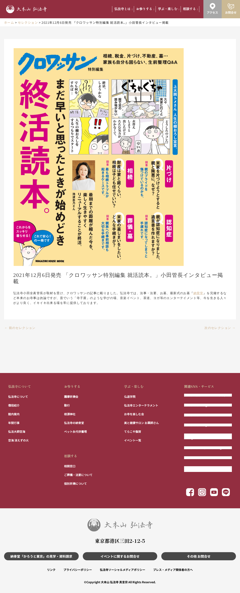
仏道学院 (129, 396)
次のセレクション (220, 328)
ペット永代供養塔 (75, 431)
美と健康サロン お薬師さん (141, 423)
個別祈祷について (75, 483)
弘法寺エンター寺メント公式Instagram (202, 436)
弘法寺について (19, 386)
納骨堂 (198, 293)
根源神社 (69, 414)
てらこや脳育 (132, 431)
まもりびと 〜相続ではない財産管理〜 (205, 468)
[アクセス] (212, 6)
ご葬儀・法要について (78, 475)
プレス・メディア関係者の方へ (173, 570)
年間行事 (14, 423)
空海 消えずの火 (18, 440)
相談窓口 (69, 466)
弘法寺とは (123, 9)
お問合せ (231, 12)
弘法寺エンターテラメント (141, 405)
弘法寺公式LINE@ (196, 425)
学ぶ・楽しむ (168, 9)
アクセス (212, 12)
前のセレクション (20, 328)
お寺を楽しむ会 (134, 414)
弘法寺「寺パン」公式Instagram (205, 448)
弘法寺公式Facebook (198, 415)
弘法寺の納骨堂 (74, 423)
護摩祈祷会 (71, 396)
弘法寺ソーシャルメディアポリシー (122, 570)
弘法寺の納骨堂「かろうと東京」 (205, 395)
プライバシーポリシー (77, 570)
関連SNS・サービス (199, 386)
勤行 (67, 405)
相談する (190, 9)
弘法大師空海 (16, 431)
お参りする (145, 9)
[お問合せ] (231, 6)
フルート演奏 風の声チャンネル (204, 457)
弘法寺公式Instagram (198, 405)
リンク (51, 570)
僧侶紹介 (14, 405)
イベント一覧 (132, 440)
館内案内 (14, 414)
